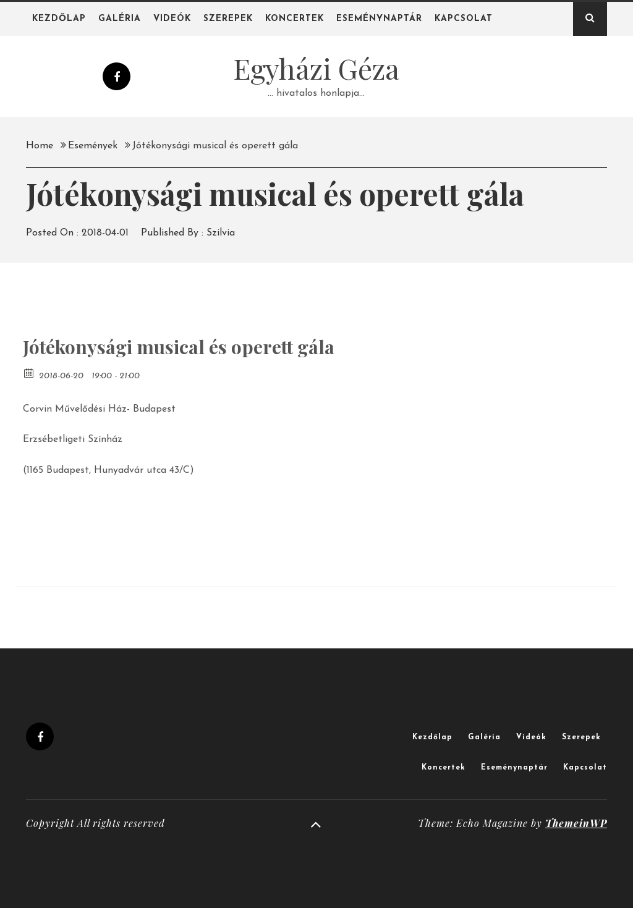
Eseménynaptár (379, 18)
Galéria (119, 18)
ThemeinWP (576, 823)
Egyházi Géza (316, 68)
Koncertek (294, 18)
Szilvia (220, 233)
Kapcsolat (464, 18)
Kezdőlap (59, 18)
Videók (172, 18)
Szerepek (228, 18)
